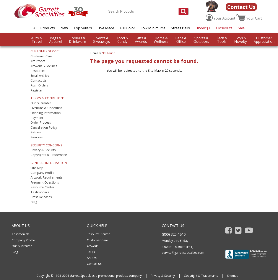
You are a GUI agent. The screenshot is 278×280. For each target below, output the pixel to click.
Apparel (55, 40)
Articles (92, 257)
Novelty (240, 40)
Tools (221, 40)
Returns (36, 132)
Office (181, 40)
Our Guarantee (41, 103)
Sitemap (232, 275)
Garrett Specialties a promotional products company (106, 275)
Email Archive (40, 75)
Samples (37, 137)
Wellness (161, 40)
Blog (34, 201)
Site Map (37, 167)
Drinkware (77, 40)
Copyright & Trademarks (201, 275)
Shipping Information (46, 112)
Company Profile (42, 172)
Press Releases (41, 197)
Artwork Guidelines (44, 66)
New (64, 28)
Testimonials (40, 192)
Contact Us (241, 6)
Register (36, 90)
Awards (141, 40)
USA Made (106, 28)
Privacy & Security (43, 150)
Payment (37, 117)
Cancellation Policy (44, 127)
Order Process (41, 122)
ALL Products (44, 28)
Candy (122, 40)
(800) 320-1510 (174, 234)
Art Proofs (38, 61)
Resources (38, 70)
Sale (241, 28)
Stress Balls (180, 28)
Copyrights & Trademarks (49, 154)
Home (94, 53)
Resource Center (42, 187)
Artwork (92, 246)
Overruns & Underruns (46, 107)
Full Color (127, 28)
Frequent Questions (45, 182)
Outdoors (201, 40)
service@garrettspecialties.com (183, 252)
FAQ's (91, 251)
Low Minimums (153, 28)
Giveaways (101, 40)
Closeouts (224, 28)
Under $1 (202, 28)
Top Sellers (82, 28)
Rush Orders (39, 85)
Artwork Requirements (47, 177)
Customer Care (41, 56)
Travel (36, 40)
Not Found (108, 53)
